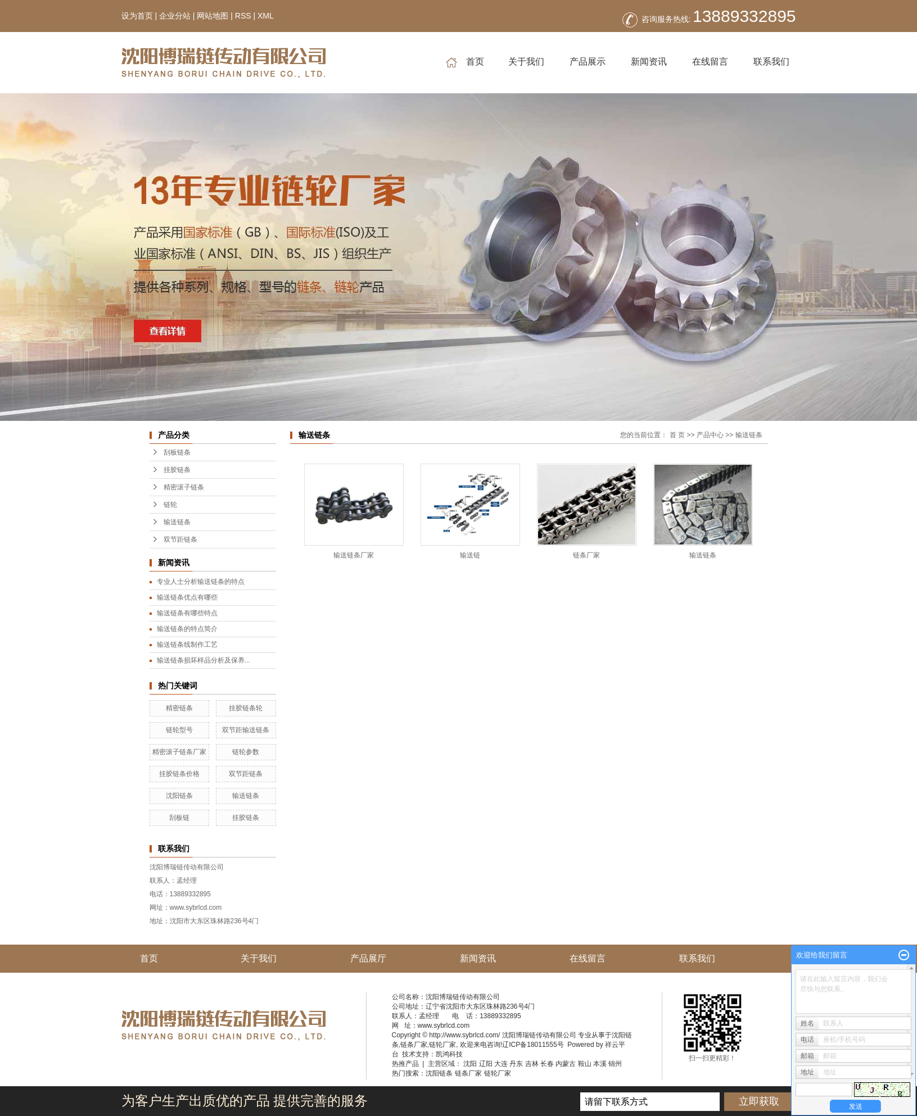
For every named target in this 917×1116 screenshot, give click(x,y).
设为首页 (137, 15)
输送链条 (177, 522)
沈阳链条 (179, 796)
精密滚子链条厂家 (179, 752)
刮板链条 (177, 452)
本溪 (600, 1064)
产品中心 (710, 435)
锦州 (615, 1064)
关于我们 (526, 61)
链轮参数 (245, 752)
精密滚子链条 (184, 487)
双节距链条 (180, 539)
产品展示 (588, 61)
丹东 (516, 1064)
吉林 (532, 1064)
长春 (547, 1064)
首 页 (677, 435)
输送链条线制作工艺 (187, 644)
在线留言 (710, 61)
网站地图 (212, 15)
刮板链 (179, 818)
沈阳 (470, 1064)
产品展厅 (368, 958)
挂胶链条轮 (246, 708)
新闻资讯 (649, 61)
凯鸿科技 (449, 1054)
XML (266, 15)
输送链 (470, 555)
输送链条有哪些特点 (187, 613)
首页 (465, 62)
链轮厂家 (442, 1045)
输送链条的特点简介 (187, 629)
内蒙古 (565, 1064)
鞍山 (584, 1064)
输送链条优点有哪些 (187, 597)
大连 (501, 1064)
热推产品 (405, 1064)
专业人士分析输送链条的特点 (201, 582)
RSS (243, 15)
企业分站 (175, 15)
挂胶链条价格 (179, 774)
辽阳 (486, 1064)
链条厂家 (586, 555)
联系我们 (771, 61)
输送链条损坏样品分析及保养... (203, 660)
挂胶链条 (177, 470)
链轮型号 (179, 730)
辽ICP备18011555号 (532, 1045)
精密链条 (179, 708)
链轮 (170, 505)
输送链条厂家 (353, 555)
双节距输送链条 (245, 730)
